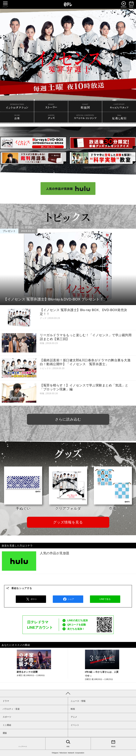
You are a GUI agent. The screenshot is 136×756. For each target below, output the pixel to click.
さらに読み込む (68, 419)
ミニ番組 (7, 725)
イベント (75, 725)
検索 (68, 743)
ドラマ (6, 701)
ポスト (31, 599)
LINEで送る (105, 599)
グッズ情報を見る (68, 522)
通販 (5, 733)
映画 (73, 709)
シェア (68, 599)
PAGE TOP (68, 693)
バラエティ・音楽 (11, 709)
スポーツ (7, 717)
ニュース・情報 (78, 701)
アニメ (74, 717)
